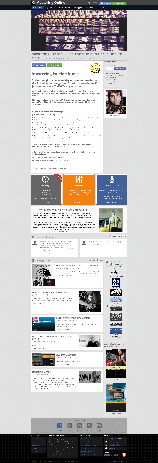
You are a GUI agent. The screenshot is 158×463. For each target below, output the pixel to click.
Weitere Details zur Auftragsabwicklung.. (49, 168)
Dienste (51, 7)
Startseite (38, 7)
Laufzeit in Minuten (112, 65)
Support (79, 7)
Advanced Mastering (88, 451)
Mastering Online (48, 2)
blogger (79, 427)
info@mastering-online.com (59, 160)
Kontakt (101, 7)
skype (99, 427)
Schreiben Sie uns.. (115, 445)
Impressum (113, 448)
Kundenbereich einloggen (73, 120)
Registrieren (119, 3)
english (92, 3)
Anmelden (105, 3)
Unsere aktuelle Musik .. (89, 445)
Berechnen (120, 68)
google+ (70, 427)
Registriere (37, 118)
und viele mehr (63, 231)
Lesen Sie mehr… (40, 303)
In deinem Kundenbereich (43, 123)
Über (90, 7)
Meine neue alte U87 (88, 454)
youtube (89, 427)
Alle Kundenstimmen (119, 236)
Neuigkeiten (65, 7)
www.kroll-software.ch (119, 461)
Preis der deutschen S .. (89, 439)
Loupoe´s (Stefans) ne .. (89, 442)
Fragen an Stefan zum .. (89, 448)
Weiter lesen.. (45, 202)
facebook (59, 427)
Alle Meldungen (97, 260)
